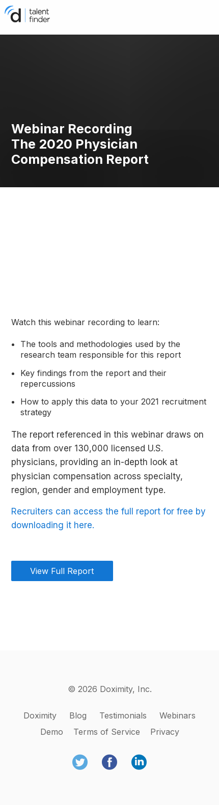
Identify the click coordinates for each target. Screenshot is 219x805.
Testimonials (123, 715)
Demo (51, 732)
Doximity (40, 715)
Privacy (164, 732)
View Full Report (62, 571)
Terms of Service (106, 732)
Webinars (177, 715)
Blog (78, 715)
